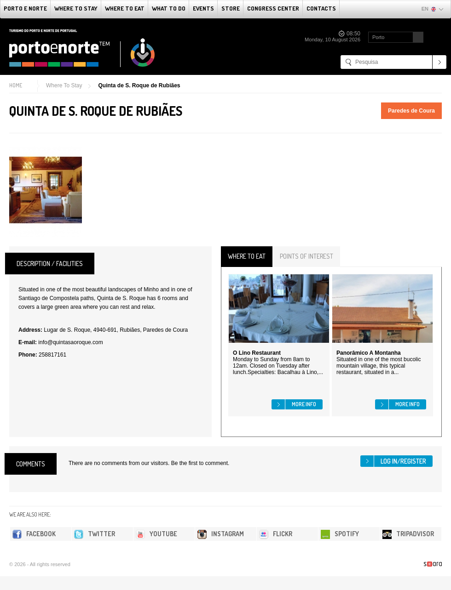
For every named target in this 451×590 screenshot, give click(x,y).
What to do (168, 8)
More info (304, 404)
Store (230, 8)
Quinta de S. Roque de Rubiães (139, 85)
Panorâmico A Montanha (368, 353)
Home (15, 85)
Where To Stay (76, 8)
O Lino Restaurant (257, 353)
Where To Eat (125, 8)
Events (203, 8)
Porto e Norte (25, 8)
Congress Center (273, 8)
